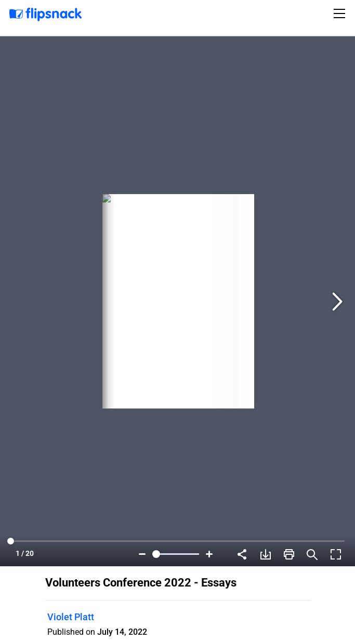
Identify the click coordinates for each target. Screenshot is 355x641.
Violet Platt (70, 616)
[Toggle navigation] (341, 13)
